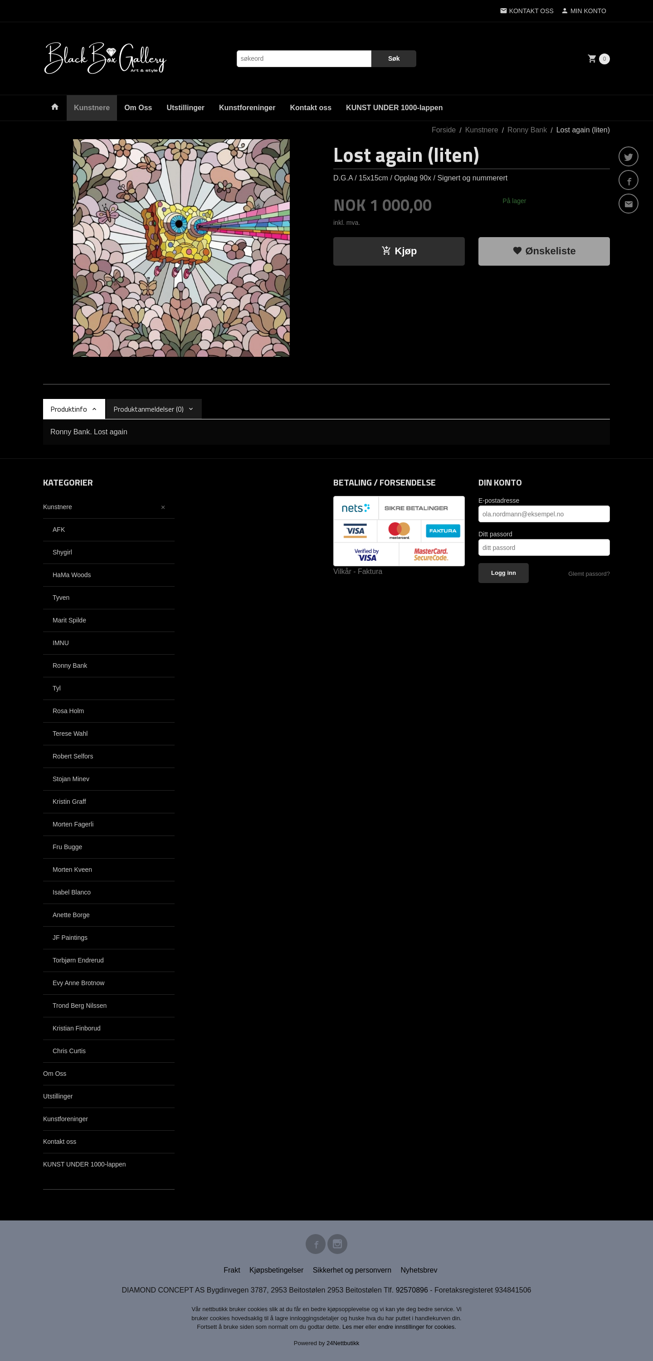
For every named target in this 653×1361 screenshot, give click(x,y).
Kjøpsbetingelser (276, 1270)
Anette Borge (71, 915)
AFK (59, 529)
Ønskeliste (543, 251)
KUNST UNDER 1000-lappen (394, 108)
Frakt (232, 1270)
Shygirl (62, 552)
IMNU (61, 642)
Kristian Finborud (77, 1028)
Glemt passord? (589, 573)
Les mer (353, 1326)
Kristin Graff (69, 801)
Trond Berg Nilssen (80, 1005)
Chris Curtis (69, 1051)
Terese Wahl (70, 733)
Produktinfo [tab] (68, 408)
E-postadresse (498, 500)
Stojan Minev (71, 779)
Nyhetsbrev (419, 1270)
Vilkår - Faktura (357, 571)
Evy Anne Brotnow (78, 983)
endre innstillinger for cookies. (417, 1326)
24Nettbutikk (342, 1343)
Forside (444, 130)
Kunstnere (92, 108)
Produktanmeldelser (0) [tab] (148, 408)
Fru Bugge (67, 847)
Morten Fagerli (73, 824)
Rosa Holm (68, 711)
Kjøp (399, 251)
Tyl (57, 688)
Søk (394, 58)
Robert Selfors (73, 756)
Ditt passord (495, 534)
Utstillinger (185, 108)
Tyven (61, 597)
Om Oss (138, 108)
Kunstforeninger (247, 108)
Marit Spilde (69, 620)
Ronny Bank (70, 665)
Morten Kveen (72, 869)
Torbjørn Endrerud (78, 960)
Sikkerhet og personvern (352, 1270)
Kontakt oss (311, 108)
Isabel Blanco (72, 892)
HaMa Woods (72, 574)
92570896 (412, 1290)
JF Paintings (70, 937)
